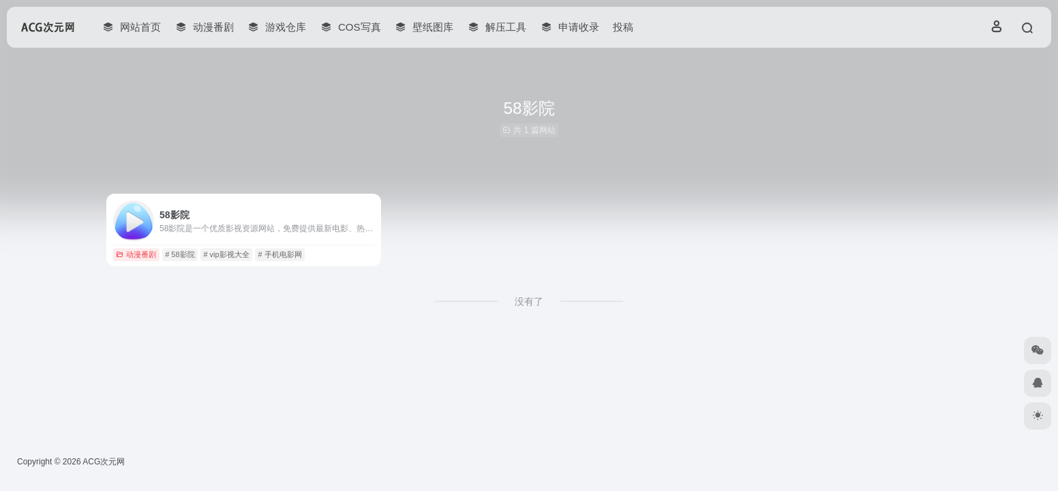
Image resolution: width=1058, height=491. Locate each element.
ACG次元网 (103, 461)
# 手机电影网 (279, 254)
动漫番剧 (136, 254)
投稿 (623, 27)
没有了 (529, 301)
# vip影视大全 (226, 254)
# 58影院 (179, 254)
